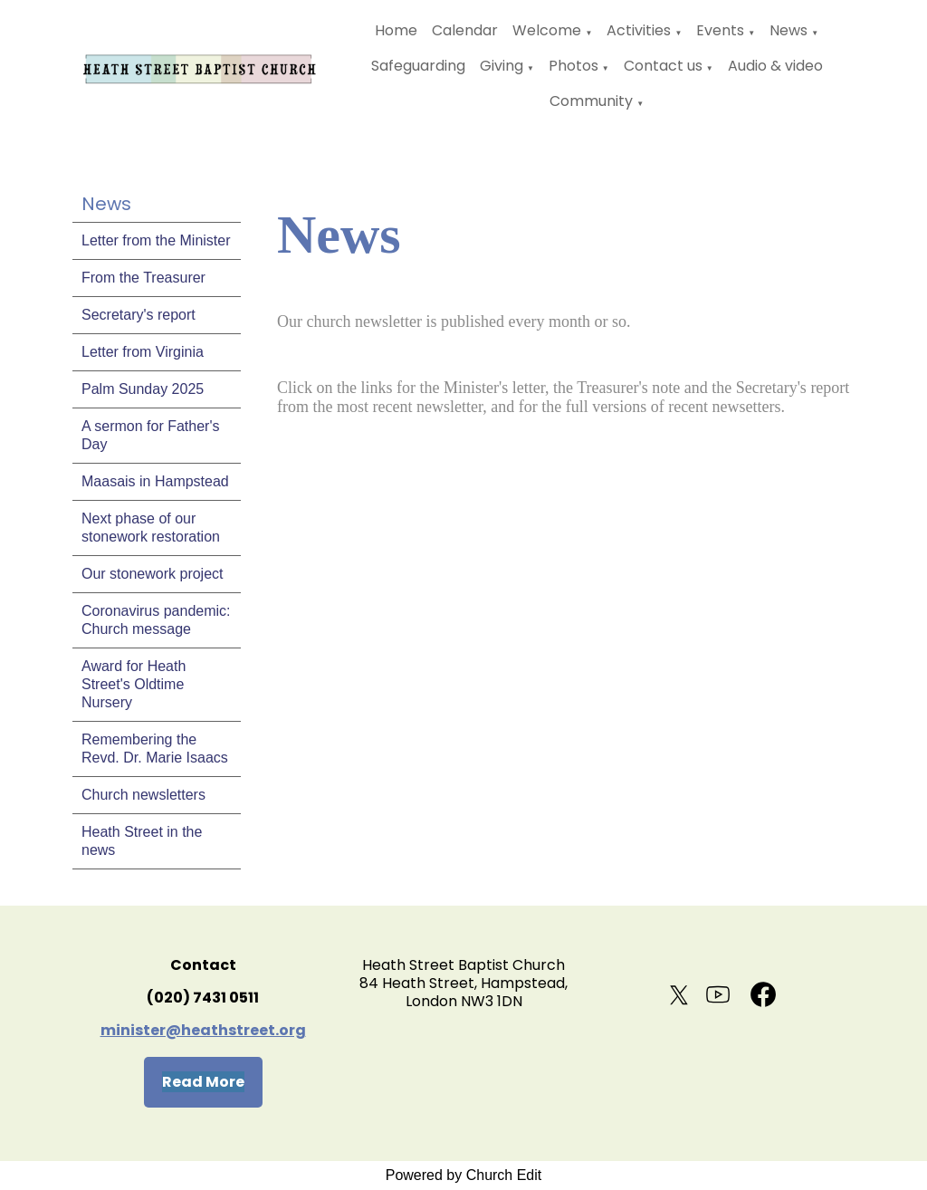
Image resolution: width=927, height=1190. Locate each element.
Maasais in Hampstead (155, 481)
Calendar (465, 30)
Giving (501, 65)
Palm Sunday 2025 (142, 389)
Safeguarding (418, 65)
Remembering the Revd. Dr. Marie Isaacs (154, 748)
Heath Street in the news (141, 841)
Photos (573, 65)
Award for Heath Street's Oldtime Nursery (133, 684)
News (788, 30)
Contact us (663, 65)
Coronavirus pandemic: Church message (156, 620)
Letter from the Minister (156, 240)
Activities (639, 30)
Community (591, 101)
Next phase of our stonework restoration (150, 527)
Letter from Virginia (142, 352)
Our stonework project (152, 573)
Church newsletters (143, 794)
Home (396, 30)
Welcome (546, 30)
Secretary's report (138, 314)
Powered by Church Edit (464, 1175)
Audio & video (775, 65)
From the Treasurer (143, 277)
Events (720, 30)
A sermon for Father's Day (150, 435)
